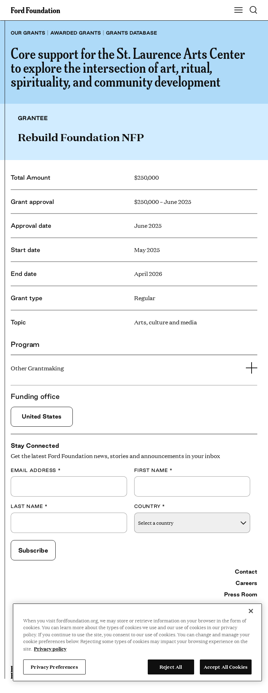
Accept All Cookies (226, 666)
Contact (246, 571)
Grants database (131, 32)
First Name (153, 470)
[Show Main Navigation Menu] (238, 10)
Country (150, 506)
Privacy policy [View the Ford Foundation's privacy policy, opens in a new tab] (50, 648)
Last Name (29, 506)
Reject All (171, 666)
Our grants (28, 32)
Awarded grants (75, 32)
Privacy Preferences (54, 666)
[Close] (251, 611)
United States (41, 416)
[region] (137, 642)
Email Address (36, 470)
